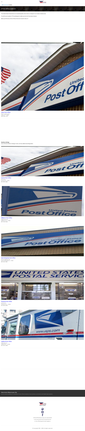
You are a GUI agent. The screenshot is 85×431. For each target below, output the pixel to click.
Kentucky (6, 5)
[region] (42, 32)
